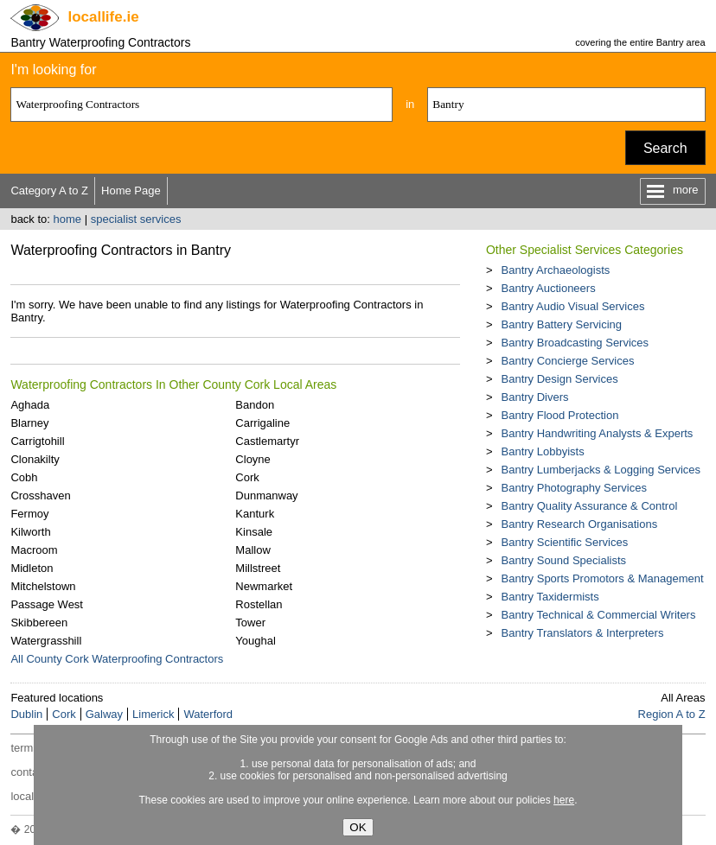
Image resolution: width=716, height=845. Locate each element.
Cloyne (252, 459)
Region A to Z (672, 714)
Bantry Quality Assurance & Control (590, 505)
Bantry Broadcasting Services (575, 342)
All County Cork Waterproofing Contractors (116, 658)
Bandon (254, 404)
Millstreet (257, 568)
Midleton (31, 568)
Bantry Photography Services (574, 487)
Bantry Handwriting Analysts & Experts (598, 433)
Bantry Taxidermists (550, 596)
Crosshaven (40, 495)
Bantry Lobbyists (543, 451)
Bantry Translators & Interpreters (583, 632)
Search (665, 148)
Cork (247, 477)
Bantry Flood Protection (560, 415)
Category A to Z (49, 190)
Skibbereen (38, 622)
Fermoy (29, 513)
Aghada (29, 404)
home (68, 219)
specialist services (136, 219)
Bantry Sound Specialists (564, 560)
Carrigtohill (37, 441)
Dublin (26, 714)
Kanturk (254, 513)
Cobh (23, 477)
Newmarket (263, 586)
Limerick (153, 714)
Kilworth (30, 531)
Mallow (252, 549)
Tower (250, 622)
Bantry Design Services (560, 378)
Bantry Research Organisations (580, 524)
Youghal (255, 640)
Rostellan (258, 604)
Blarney (29, 422)
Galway (104, 714)
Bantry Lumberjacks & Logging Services (601, 469)
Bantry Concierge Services (568, 360)
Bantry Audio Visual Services (573, 306)
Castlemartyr (267, 441)
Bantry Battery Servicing (562, 324)
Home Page (131, 190)
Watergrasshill (45, 640)
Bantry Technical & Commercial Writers (599, 614)
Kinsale (253, 531)
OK (357, 827)
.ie (102, 17)
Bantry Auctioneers (549, 288)
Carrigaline (262, 422)
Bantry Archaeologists (556, 270)
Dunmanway (266, 495)
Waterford (208, 714)
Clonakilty (34, 459)
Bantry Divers (535, 397)
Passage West (46, 604)
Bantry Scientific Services (565, 542)
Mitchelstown (42, 586)
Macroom (33, 549)
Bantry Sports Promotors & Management (603, 578)
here (563, 800)
